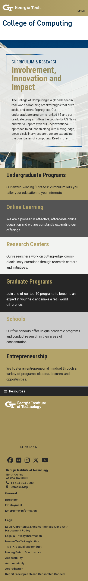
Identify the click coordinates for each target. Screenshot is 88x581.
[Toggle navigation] (81, 6)
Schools (15, 319)
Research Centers (27, 244)
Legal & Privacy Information (23, 535)
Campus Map (19, 487)
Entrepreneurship (26, 356)
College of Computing (37, 23)
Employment (13, 505)
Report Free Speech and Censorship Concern (35, 574)
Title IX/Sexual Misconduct (23, 546)
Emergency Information (21, 510)
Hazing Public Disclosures (23, 552)
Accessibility (14, 557)
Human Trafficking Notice (22, 541)
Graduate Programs (29, 282)
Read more (59, 138)
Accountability (15, 563)
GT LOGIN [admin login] (31, 447)
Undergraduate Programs (36, 175)
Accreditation (14, 568)
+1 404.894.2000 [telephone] (22, 482)
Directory (11, 499)
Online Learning (24, 207)
